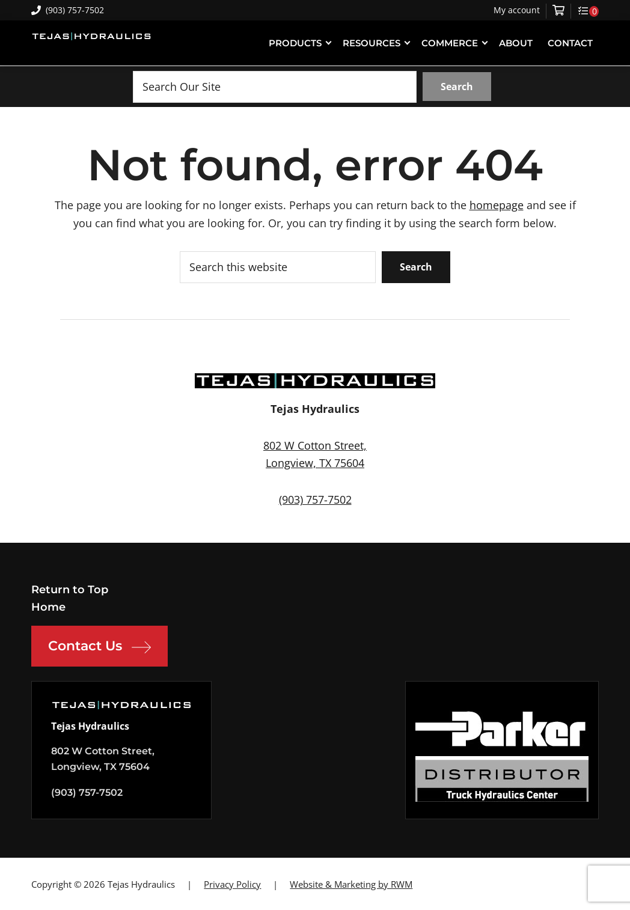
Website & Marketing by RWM (351, 884)
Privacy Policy (232, 884)
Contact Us (99, 647)
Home (48, 607)
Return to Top (69, 589)
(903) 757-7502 (67, 10)
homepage (496, 205)
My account (517, 10)
